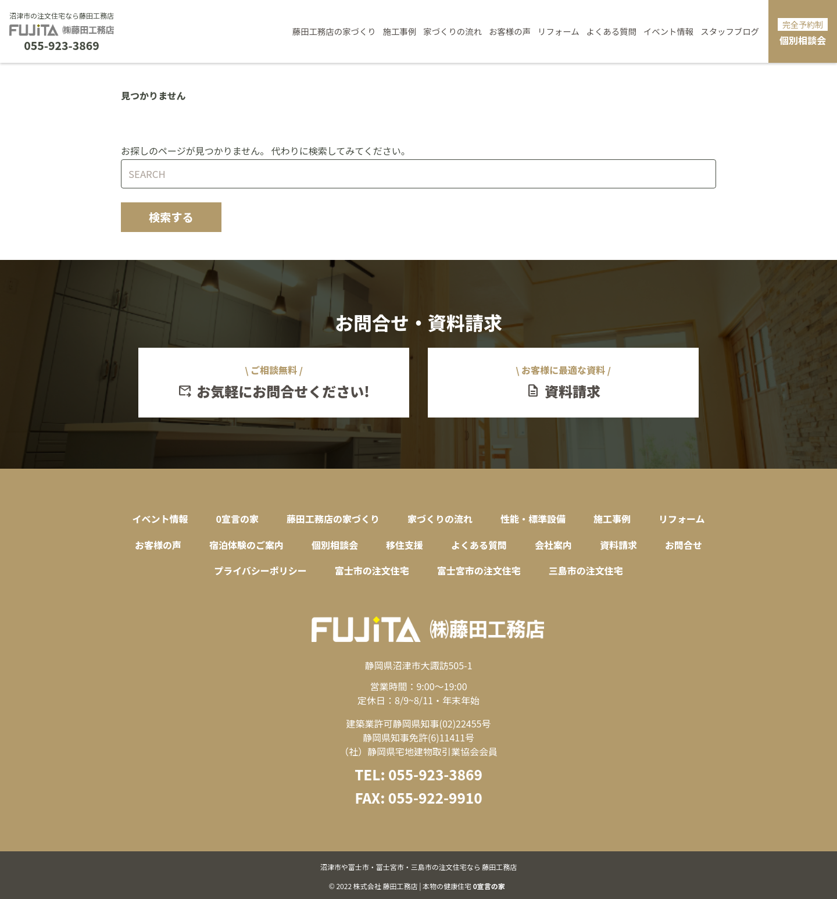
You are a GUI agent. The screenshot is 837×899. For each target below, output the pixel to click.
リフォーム (559, 31)
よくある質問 (611, 31)
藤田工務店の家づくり (334, 31)
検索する (171, 217)
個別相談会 (803, 32)
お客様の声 (510, 31)
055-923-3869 (61, 45)
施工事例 (400, 31)
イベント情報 (668, 31)
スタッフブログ (729, 31)
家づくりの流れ (452, 31)
